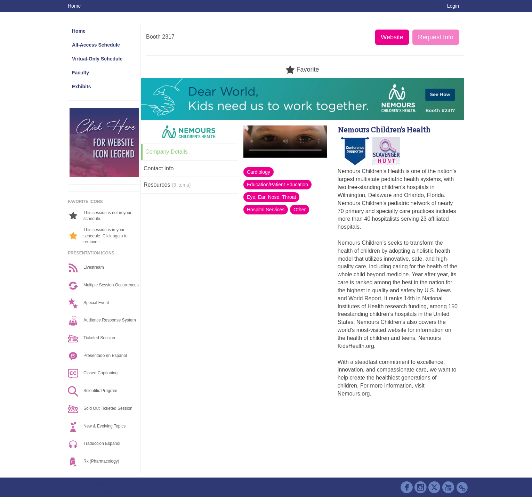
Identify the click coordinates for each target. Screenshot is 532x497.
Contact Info (159, 168)
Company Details (166, 152)
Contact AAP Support (144, 484)
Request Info (435, 37)
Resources (167, 185)
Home (74, 6)
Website (392, 37)
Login (453, 6)
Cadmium (101, 484)
